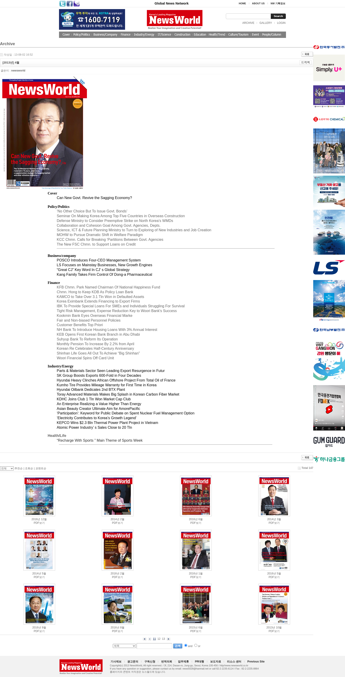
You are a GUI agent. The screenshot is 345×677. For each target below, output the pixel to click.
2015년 (193, 627)
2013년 (270, 627)
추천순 (19, 468)
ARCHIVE (248, 23)
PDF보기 (39, 522)
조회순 (29, 468)
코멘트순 (40, 468)
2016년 (36, 519)
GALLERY (265, 23)
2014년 (115, 519)
